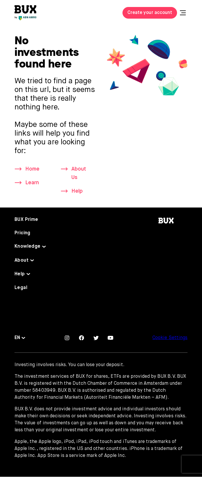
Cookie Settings (169, 338)
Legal (21, 288)
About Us (78, 173)
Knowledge (28, 246)
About (21, 260)
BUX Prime (26, 220)
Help (77, 191)
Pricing (22, 233)
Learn (32, 183)
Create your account (149, 12)
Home (32, 169)
